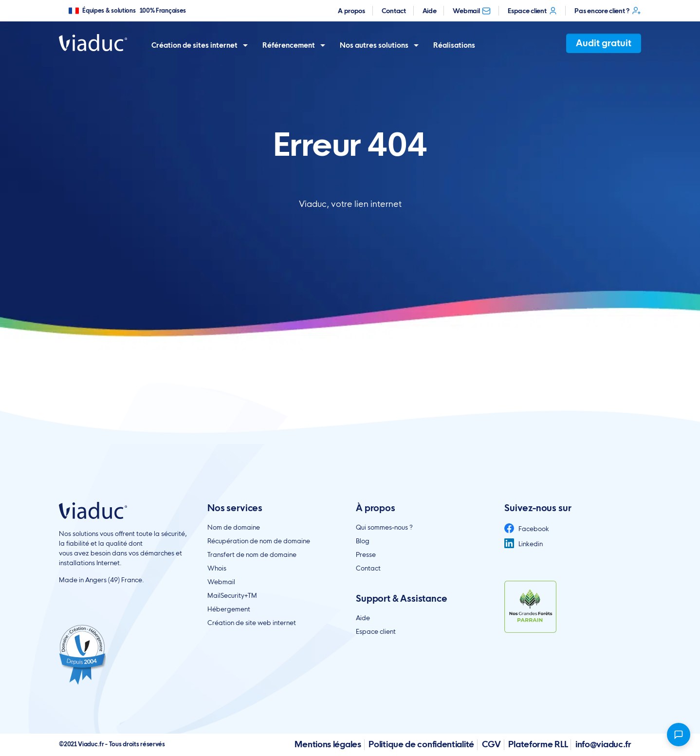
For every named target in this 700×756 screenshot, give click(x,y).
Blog (362, 541)
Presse (366, 554)
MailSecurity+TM (232, 595)
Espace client (533, 11)
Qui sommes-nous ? (384, 527)
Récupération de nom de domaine (258, 541)
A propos (351, 11)
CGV (491, 744)
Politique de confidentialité (421, 744)
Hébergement (228, 609)
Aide (430, 11)
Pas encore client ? (607, 11)
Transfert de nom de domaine (251, 554)
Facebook (526, 529)
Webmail (472, 11)
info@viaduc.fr (603, 744)
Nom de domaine (233, 527)
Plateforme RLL (538, 744)
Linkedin (523, 544)
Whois (216, 568)
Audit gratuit (603, 43)
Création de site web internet (251, 623)
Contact (394, 11)
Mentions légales (328, 744)
